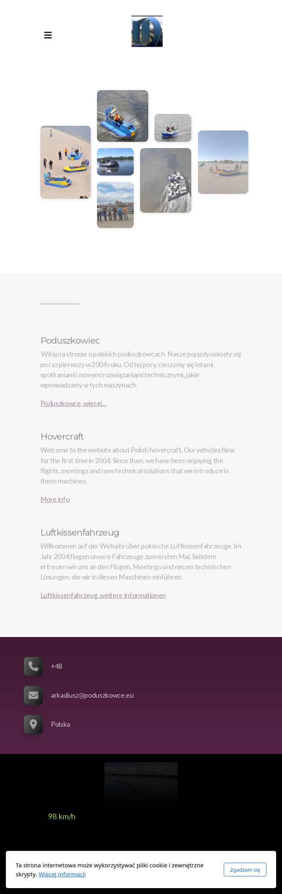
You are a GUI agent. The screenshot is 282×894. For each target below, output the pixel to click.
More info (55, 500)
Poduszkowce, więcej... (73, 404)
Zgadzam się (245, 869)
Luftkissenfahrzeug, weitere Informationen (103, 596)
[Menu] (48, 35)
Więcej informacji (62, 874)
